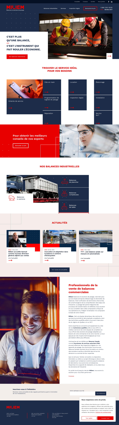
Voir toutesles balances (98, 192)
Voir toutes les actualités (59, 265)
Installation (62, 98)
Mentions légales (11, 422)
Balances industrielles (50, 8)
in (111, 1)
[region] (97, 409)
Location (61, 83)
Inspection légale (74, 8)
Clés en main (43, 83)
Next (109, 56)
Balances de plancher (71, 176)
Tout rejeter (89, 418)
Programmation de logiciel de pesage (103, 85)
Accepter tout (105, 418)
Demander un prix (20, 139)
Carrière (93, 1)
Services (63, 8)
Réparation (82, 98)
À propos (85, 1)
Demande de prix (90, 8)
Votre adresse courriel (77, 387)
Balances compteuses (101, 176)
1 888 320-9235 (106, 8)
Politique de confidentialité (103, 412)
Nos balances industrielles (17, 57)
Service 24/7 (100, 99)
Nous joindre (101, 1)
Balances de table (70, 192)
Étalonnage (82, 83)
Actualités (77, 1)
